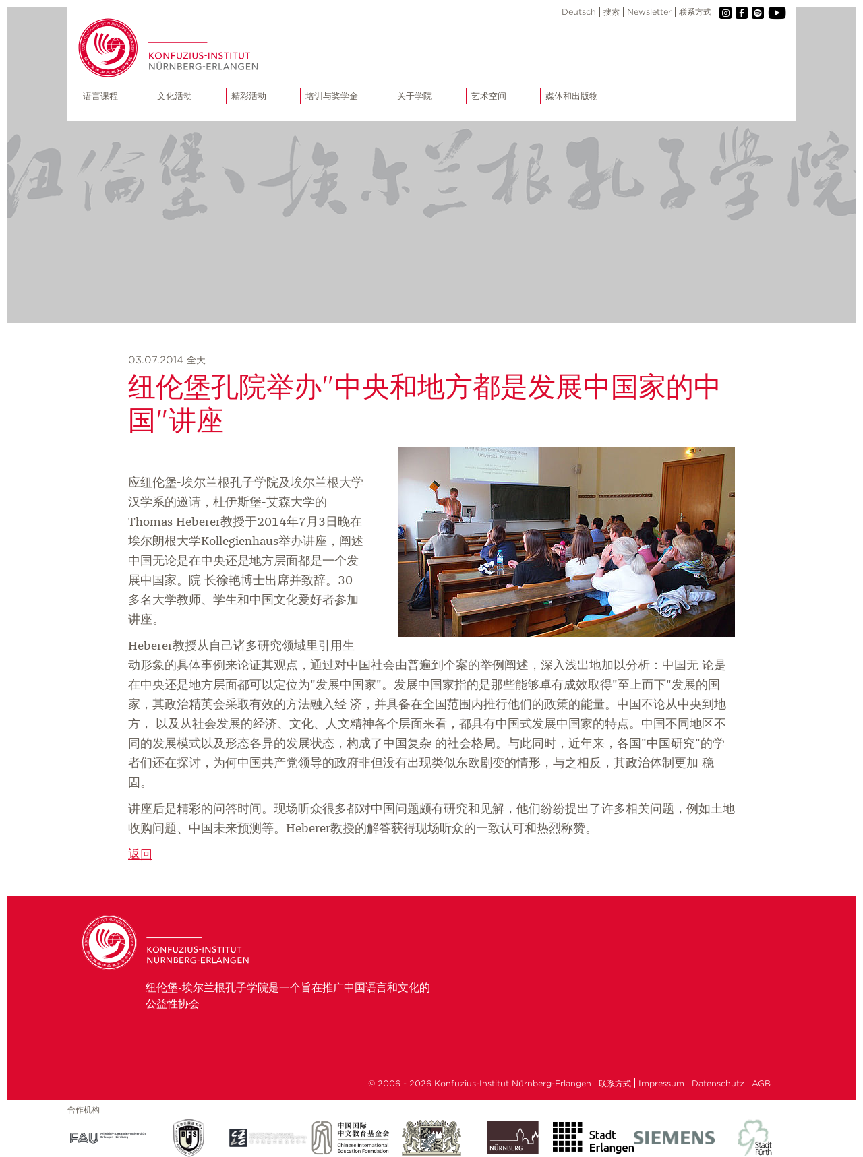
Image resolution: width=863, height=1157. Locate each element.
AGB (761, 1083)
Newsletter (649, 12)
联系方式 (695, 12)
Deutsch (579, 12)
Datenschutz (718, 1083)
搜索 (611, 12)
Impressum (661, 1083)
